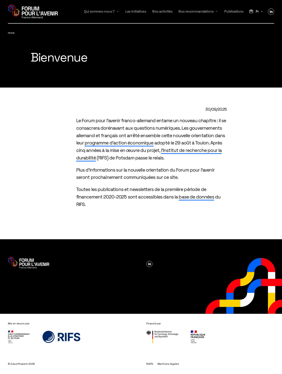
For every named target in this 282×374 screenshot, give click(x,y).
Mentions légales (168, 364)
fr (257, 11)
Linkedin (271, 11)
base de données (196, 197)
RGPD (149, 364)
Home (11, 33)
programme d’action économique (119, 143)
